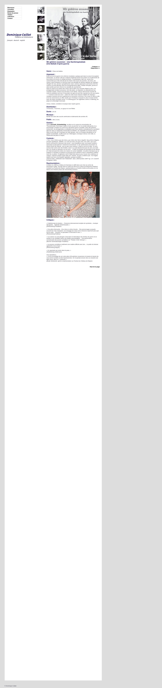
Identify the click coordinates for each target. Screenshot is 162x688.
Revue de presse (13, 13)
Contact (10, 18)
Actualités (11, 9)
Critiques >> (96, 66)
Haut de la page (95, 267)
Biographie (11, 11)
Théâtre (10, 15)
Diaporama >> (95, 68)
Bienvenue (11, 7)
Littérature (11, 16)
